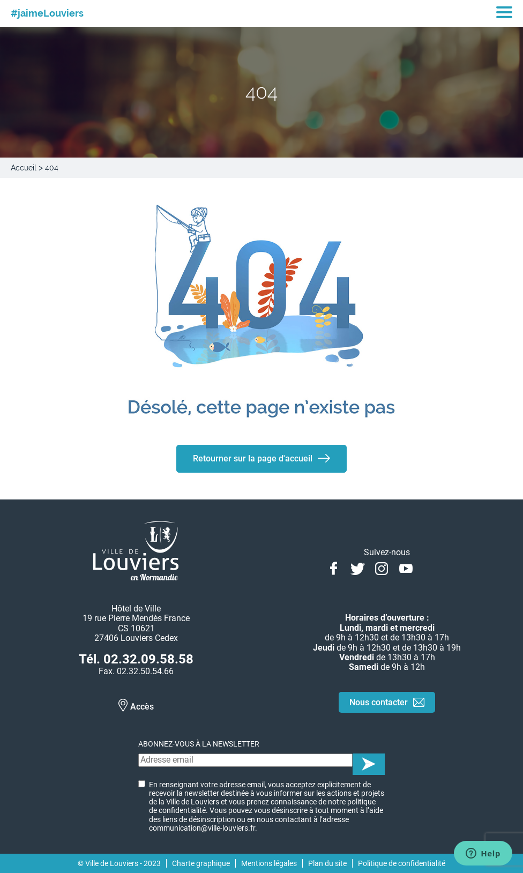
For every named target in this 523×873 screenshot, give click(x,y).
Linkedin (430, 567)
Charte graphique (201, 863)
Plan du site (327, 863)
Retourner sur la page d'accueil (252, 458)
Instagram (381, 567)
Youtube (406, 567)
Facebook (333, 567)
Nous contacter (378, 702)
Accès (142, 707)
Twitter (357, 567)
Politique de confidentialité (401, 863)
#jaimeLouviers (47, 13)
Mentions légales (269, 863)
